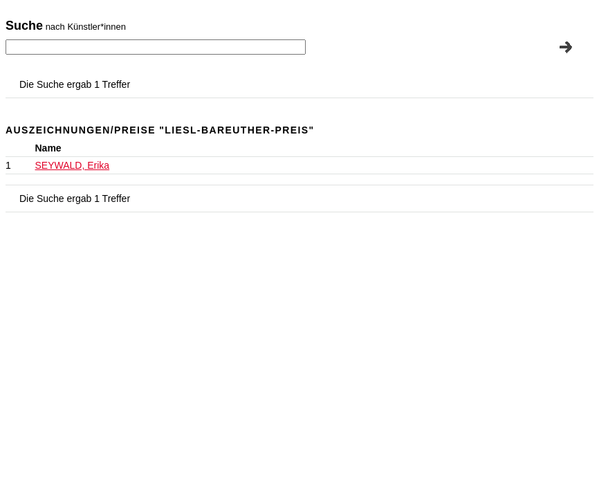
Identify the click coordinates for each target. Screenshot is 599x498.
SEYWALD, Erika (72, 165)
